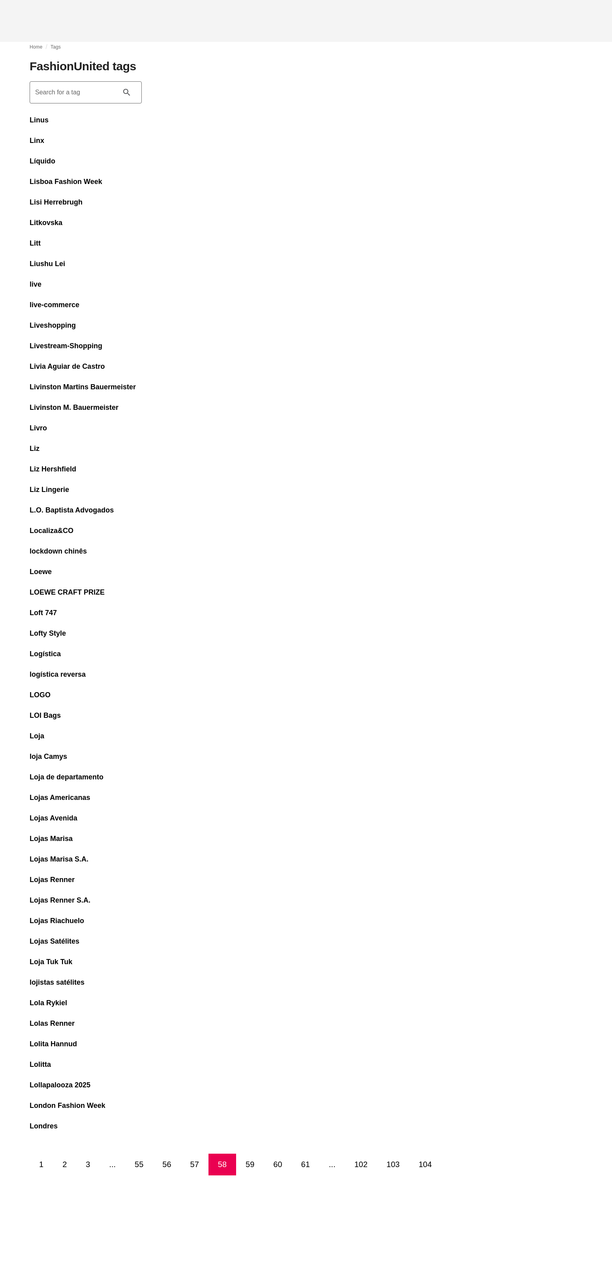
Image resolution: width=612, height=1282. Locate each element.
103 (393, 1164)
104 (425, 1164)
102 (360, 1164)
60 (277, 1164)
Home (36, 47)
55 (139, 1164)
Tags (56, 47)
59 (250, 1164)
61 (305, 1164)
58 (222, 1164)
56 (166, 1164)
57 (194, 1164)
